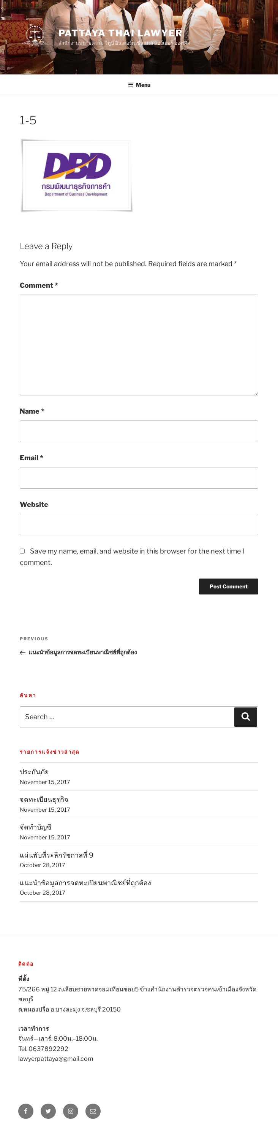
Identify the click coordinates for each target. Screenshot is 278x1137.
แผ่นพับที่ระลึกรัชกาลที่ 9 (56, 855)
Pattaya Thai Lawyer (120, 33)
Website (34, 504)
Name (32, 411)
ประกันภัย (34, 772)
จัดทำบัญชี (35, 827)
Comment (39, 285)
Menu (139, 85)
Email (31, 458)
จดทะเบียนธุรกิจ (44, 799)
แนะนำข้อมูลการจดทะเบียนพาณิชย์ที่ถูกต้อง (85, 883)
